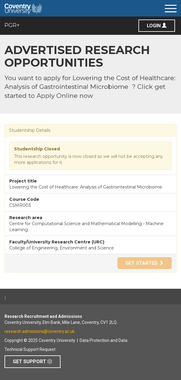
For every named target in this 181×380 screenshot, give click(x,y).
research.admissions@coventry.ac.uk (39, 331)
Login (157, 26)
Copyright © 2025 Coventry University (39, 340)
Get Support (32, 361)
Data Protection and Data (103, 340)
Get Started (145, 263)
